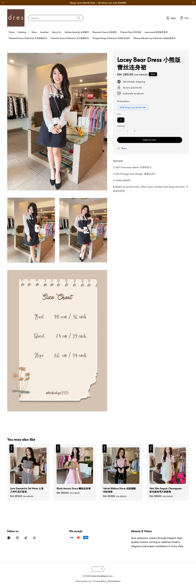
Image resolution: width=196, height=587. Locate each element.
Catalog (22, 32)
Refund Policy (114, 581)
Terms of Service (83, 581)
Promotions (123, 101)
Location (44, 32)
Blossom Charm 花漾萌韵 (105, 32)
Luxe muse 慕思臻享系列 (156, 32)
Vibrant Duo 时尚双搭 (130, 32)
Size (119, 114)
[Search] (78, 18)
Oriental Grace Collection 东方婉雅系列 (70, 38)
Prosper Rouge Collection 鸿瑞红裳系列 (111, 38)
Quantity (121, 126)
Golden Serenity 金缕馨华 (77, 32)
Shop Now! (133, 2)
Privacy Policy (99, 581)
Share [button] (122, 148)
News (34, 32)
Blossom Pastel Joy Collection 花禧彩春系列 (155, 38)
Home (11, 32)
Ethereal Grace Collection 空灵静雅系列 (28, 38)
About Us (56, 32)
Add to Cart (149, 139)
